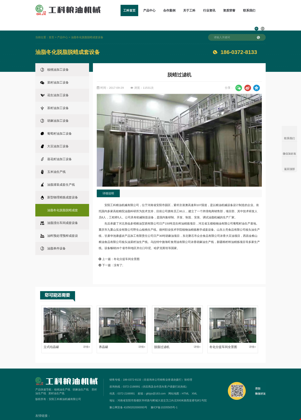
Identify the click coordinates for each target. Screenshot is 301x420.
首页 (51, 28)
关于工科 (178, 10)
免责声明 (150, 417)
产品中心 (138, 10)
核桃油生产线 (62, 381)
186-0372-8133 (239, 44)
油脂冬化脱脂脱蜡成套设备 (87, 28)
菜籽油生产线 (56, 384)
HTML (185, 385)
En (262, 10)
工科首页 (118, 10)
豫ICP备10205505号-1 (164, 398)
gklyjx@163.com (156, 385)
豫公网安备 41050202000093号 (128, 398)
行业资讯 (198, 10)
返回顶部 (289, 169)
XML (194, 385)
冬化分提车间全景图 (127, 250)
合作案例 (158, 10)
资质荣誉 (218, 10)
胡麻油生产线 (81, 381)
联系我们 (238, 10)
